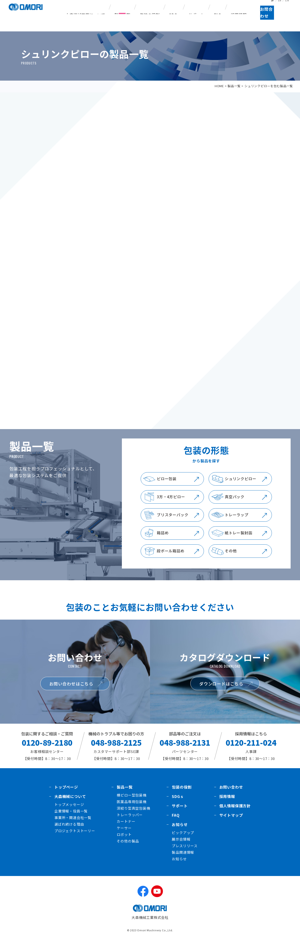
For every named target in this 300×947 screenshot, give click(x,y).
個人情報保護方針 (235, 811)
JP (272, 5)
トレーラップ (236, 520)
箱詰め (163, 538)
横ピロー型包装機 (131, 800)
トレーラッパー (130, 820)
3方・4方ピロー (171, 502)
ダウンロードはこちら (221, 689)
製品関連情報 (183, 858)
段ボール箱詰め (170, 556)
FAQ (217, 15)
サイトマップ (231, 821)
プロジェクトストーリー (74, 836)
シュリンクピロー (240, 484)
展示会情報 (181, 844)
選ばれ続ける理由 (69, 829)
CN (287, 5)
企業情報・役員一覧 (71, 816)
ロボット (124, 840)
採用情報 (239, 15)
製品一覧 (234, 86)
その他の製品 (128, 846)
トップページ (66, 793)
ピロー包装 (166, 484)
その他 (230, 556)
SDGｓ (178, 802)
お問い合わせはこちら (71, 689)
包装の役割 (150, 15)
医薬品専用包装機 (131, 807)
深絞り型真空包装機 (133, 814)
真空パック (234, 502)
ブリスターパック (172, 520)
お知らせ (180, 830)
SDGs (174, 15)
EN (280, 5)
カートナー (126, 827)
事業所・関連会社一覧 (72, 823)
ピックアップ (183, 838)
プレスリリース (185, 851)
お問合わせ (280, 21)
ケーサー (124, 833)
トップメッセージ (69, 810)
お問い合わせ (231, 793)
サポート (196, 15)
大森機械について (70, 802)
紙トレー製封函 (238, 538)
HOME (219, 86)
